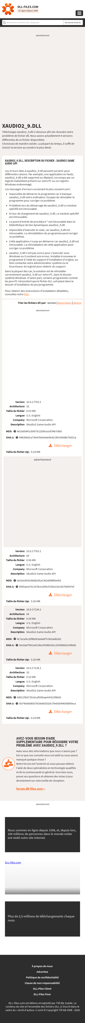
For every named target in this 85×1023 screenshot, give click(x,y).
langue (77, 303)
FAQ (26, 294)
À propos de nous (42, 966)
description (65, 303)
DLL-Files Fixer (42, 994)
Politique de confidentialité (42, 977)
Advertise (42, 971)
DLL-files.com (13, 862)
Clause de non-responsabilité (42, 983)
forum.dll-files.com (29, 789)
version (51, 303)
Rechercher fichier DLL (73, 22)
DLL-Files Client (42, 988)
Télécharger (63, 445)
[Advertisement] (42, 79)
